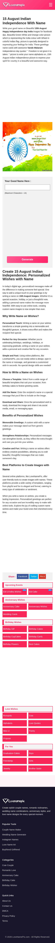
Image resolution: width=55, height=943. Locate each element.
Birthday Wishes (9, 885)
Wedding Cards (10, 614)
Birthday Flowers (10, 644)
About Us (6, 901)
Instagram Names (10, 839)
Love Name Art (9, 844)
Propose (7, 738)
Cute (31, 715)
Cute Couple (8, 865)
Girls (31, 761)
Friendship (8, 761)
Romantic (7, 715)
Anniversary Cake (11, 606)
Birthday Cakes (36, 629)
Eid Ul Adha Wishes (14, 591)
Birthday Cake (8, 880)
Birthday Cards (36, 636)
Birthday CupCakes (12, 636)
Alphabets (7, 723)
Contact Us (7, 906)
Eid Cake (40, 591)
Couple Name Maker (11, 830)
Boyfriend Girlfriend (11, 849)
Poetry (32, 731)
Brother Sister (35, 768)
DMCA (5, 911)
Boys (31, 753)
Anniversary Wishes (38, 606)
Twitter (34, 576)
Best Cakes (34, 644)
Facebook (22, 576)
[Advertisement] (27, 92)
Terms (5, 921)
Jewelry (6, 768)
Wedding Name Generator (14, 834)
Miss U (6, 731)
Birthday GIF (9, 629)
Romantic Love (9, 870)
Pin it (42, 576)
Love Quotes (35, 723)
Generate (27, 259)
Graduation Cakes (11, 753)
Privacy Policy (8, 916)
